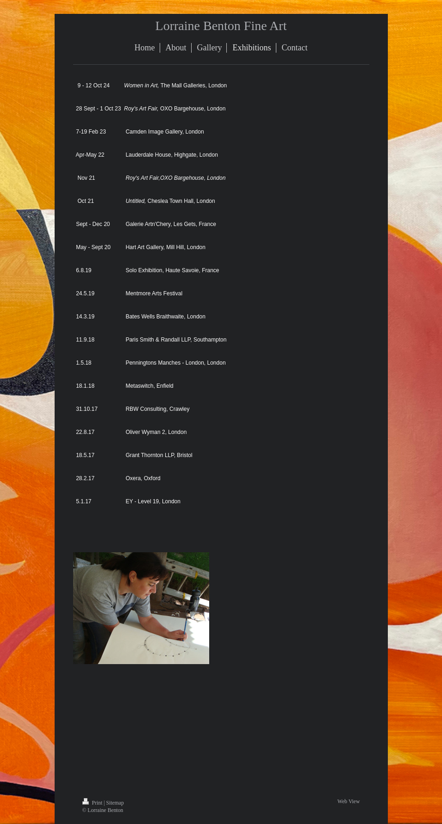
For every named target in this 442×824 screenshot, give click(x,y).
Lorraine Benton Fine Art (221, 25)
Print (93, 803)
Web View (348, 802)
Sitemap (115, 803)
